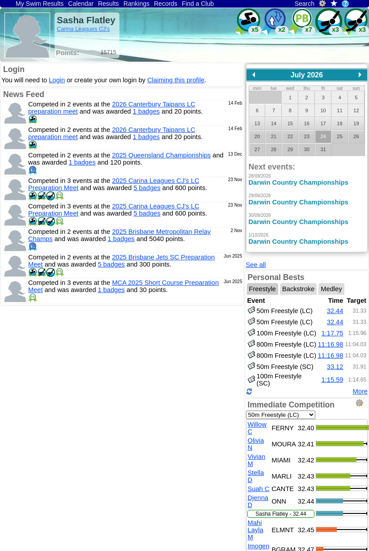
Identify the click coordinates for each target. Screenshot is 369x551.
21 (273, 136)
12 (356, 110)
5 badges (146, 187)
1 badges (146, 111)
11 (339, 110)
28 (273, 149)
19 (356, 123)
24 (323, 136)
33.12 (335, 360)
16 (307, 123)
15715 (108, 52)
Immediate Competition (291, 398)
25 (339, 136)
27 (257, 149)
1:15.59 (333, 373)
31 (323, 149)
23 (307, 136)
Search (304, 3)
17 (323, 123)
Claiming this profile (175, 80)
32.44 (335, 304)
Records (165, 3)
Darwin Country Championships (298, 182)
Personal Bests (276, 270)
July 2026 (306, 75)
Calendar (80, 3)
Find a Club (198, 3)
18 (339, 123)
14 (273, 123)
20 (257, 136)
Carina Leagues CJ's (83, 28)
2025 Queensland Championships (161, 155)
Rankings (136, 3)
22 (290, 136)
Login (14, 69)
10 (323, 110)
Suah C (259, 482)
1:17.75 (333, 326)
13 (257, 123)
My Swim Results (40, 3)
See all (256, 258)
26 (356, 136)
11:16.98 (330, 337)
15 (290, 123)
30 (307, 149)
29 (290, 149)
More (360, 384)
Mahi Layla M (255, 523)
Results (108, 3)
